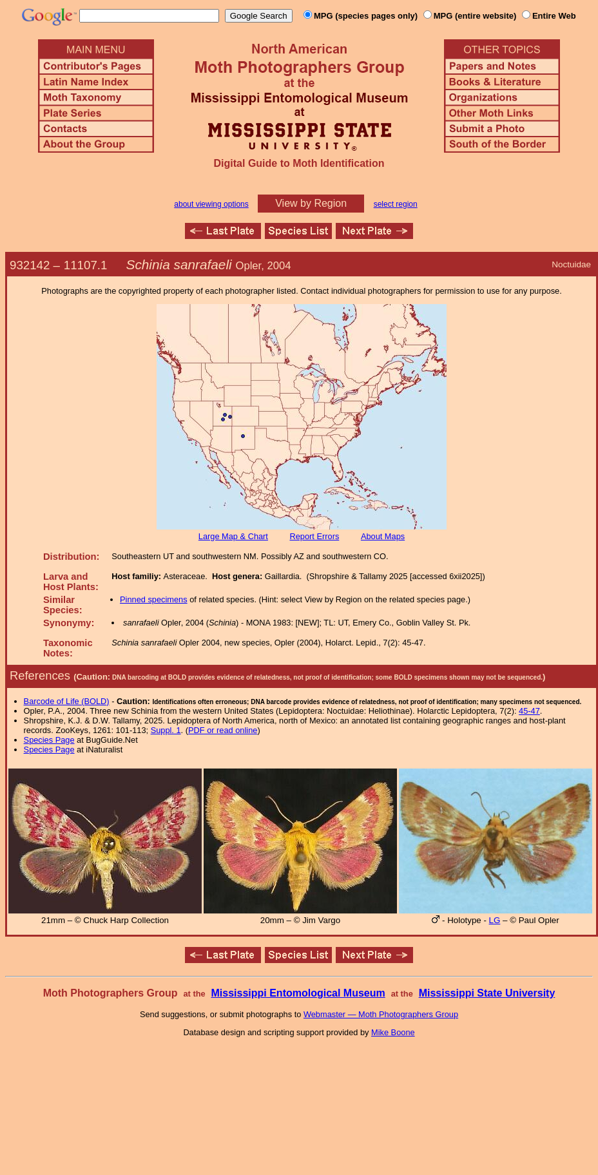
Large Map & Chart (233, 536)
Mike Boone (393, 1032)
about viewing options (211, 204)
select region (396, 204)
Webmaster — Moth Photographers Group (381, 1014)
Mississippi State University (487, 993)
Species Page (49, 740)
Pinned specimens (154, 599)
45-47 (529, 711)
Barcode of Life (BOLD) (67, 701)
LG (495, 920)
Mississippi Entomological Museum (298, 993)
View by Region (311, 203)
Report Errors (315, 536)
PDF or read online (222, 730)
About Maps (383, 536)
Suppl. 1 (166, 730)
